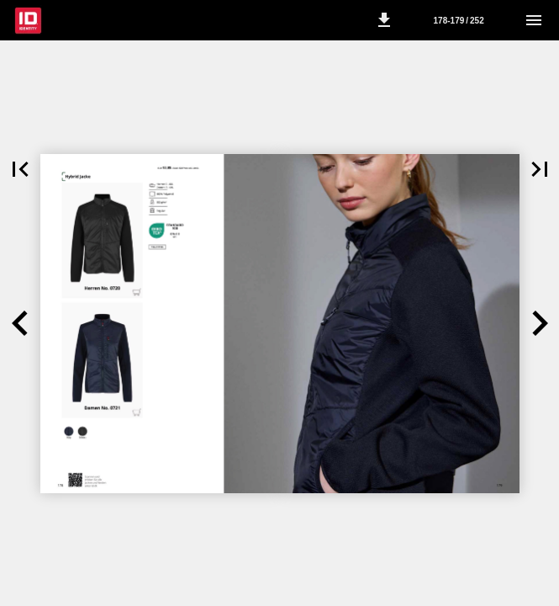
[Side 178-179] (459, 20)
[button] (384, 20)
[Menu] (534, 20)
